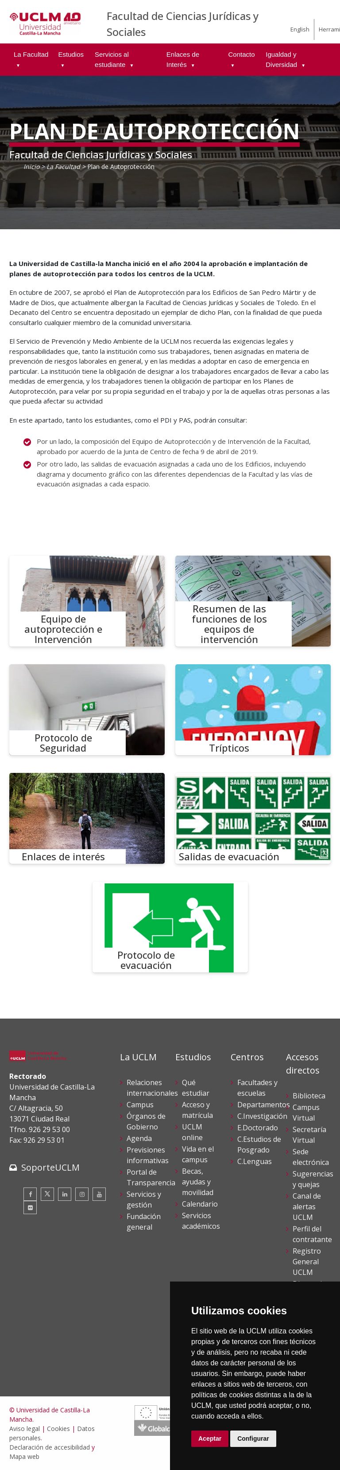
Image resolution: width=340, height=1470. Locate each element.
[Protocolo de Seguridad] (87, 709)
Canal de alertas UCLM (307, 1206)
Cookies (58, 1428)
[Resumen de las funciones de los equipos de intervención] (253, 601)
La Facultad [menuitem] (31, 54)
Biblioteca (309, 1096)
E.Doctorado (257, 1128)
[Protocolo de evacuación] (170, 927)
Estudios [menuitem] (71, 54)
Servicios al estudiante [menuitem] (112, 59)
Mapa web (24, 1456)
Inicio (31, 166)
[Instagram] (82, 1194)
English (299, 29)
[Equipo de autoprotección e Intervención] (87, 601)
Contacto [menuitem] (241, 54)
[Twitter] (47, 1194)
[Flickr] (30, 1207)
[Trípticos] (253, 709)
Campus (140, 1104)
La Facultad (63, 166)
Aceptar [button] (209, 1438)
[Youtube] (99, 1194)
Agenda (139, 1138)
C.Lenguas (254, 1161)
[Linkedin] (64, 1194)
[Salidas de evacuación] (253, 818)
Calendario (200, 1204)
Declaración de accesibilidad (49, 1447)
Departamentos (263, 1104)
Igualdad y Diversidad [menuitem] (282, 59)
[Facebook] (30, 1194)
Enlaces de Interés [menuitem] (182, 59)
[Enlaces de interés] (87, 818)
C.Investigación (262, 1116)
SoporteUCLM (50, 1167)
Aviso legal (24, 1428)
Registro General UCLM (307, 1261)
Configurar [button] (253, 1438)
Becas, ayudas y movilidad (197, 1181)
